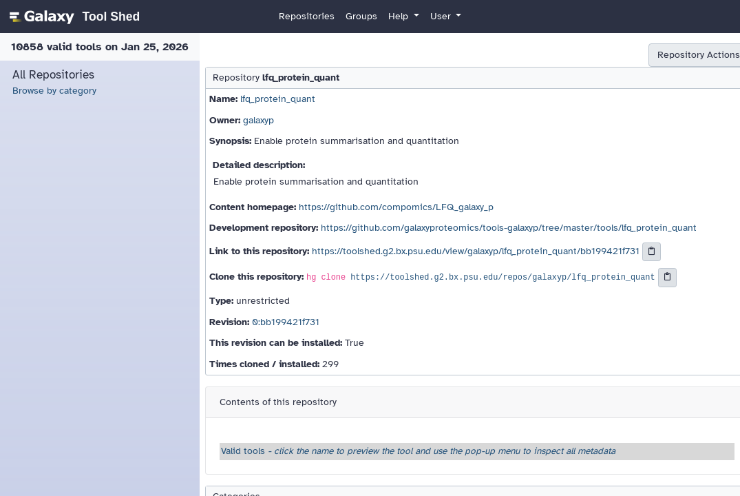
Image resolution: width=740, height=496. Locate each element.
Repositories (307, 16)
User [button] (442, 16)
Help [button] (399, 16)
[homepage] (73, 16)
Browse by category (54, 90)
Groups (361, 16)
